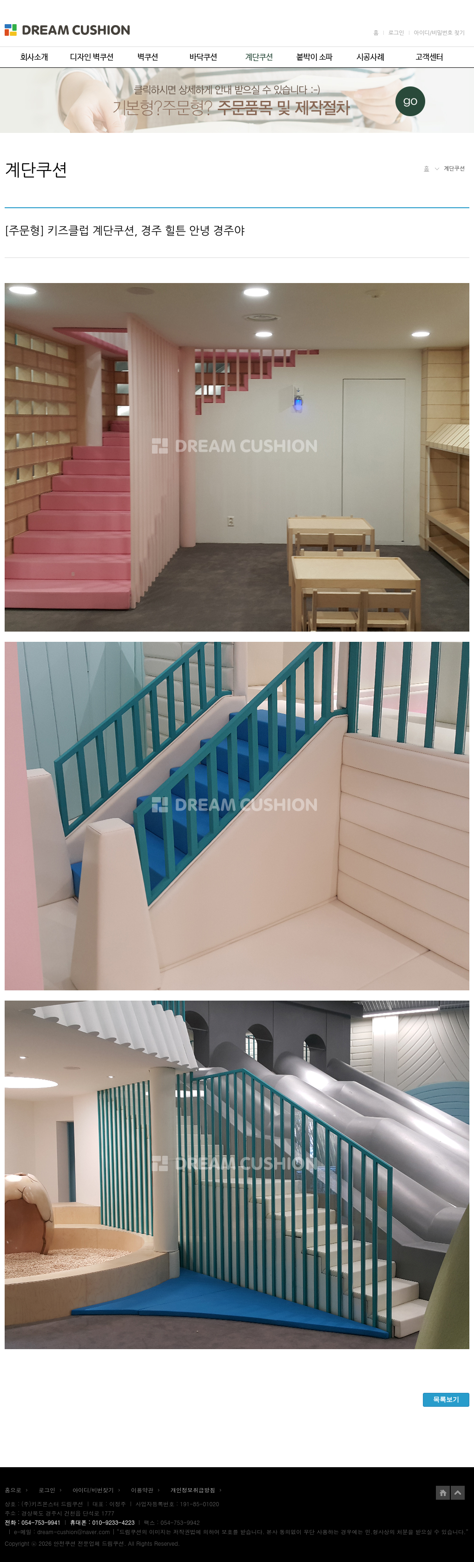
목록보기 (446, 1399)
